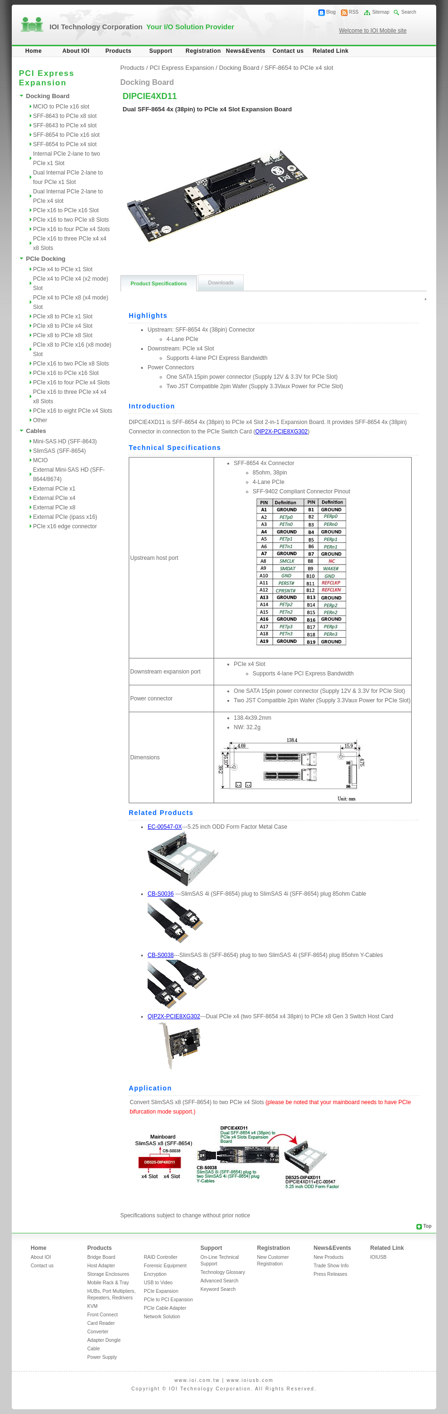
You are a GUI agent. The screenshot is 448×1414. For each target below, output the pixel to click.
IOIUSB (378, 1257)
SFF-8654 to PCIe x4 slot (65, 144)
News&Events (245, 51)
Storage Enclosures (108, 1274)
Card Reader (101, 1323)
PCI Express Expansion (181, 67)
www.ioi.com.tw (197, 1380)
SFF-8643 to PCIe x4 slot (65, 125)
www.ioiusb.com (250, 1380)
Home (33, 51)
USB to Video (158, 1282)
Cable (93, 1348)
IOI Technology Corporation (142, 27)
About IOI (76, 51)
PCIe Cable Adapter (165, 1308)
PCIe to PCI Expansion (168, 1299)
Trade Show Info (331, 1265)
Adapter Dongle (104, 1340)
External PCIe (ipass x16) (65, 517)
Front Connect (102, 1314)
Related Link (330, 51)
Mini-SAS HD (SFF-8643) (65, 441)
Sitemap (381, 12)
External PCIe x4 (54, 498)
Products (118, 51)
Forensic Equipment (165, 1265)
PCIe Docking (46, 258)
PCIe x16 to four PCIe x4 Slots (71, 229)
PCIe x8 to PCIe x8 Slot (62, 335)
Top (427, 1226)
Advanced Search (219, 1280)
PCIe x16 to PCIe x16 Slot (66, 210)
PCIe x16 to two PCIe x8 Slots (71, 219)
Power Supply (102, 1357)
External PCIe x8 (54, 507)
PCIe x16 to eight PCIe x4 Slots (72, 411)
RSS (354, 12)
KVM (92, 1306)
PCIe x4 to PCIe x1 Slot (62, 269)
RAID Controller (160, 1257)
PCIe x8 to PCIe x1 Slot (62, 316)
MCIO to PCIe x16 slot (61, 106)
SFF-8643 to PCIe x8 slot (65, 116)
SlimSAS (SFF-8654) (59, 451)
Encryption (155, 1274)
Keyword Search (218, 1289)
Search (408, 12)
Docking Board (47, 96)
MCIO (40, 460)
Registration (203, 51)
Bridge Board (101, 1257)
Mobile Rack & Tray (108, 1282)
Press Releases (330, 1274)
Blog (331, 12)
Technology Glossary (222, 1272)
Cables (36, 430)
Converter (97, 1331)
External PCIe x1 (54, 488)
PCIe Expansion (161, 1291)
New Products (328, 1257)
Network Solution (162, 1316)
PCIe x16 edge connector (65, 526)
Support (161, 51)
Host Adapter (101, 1265)
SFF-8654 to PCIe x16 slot (66, 135)
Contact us (288, 51)
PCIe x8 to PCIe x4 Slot (62, 326)
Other (40, 420)
